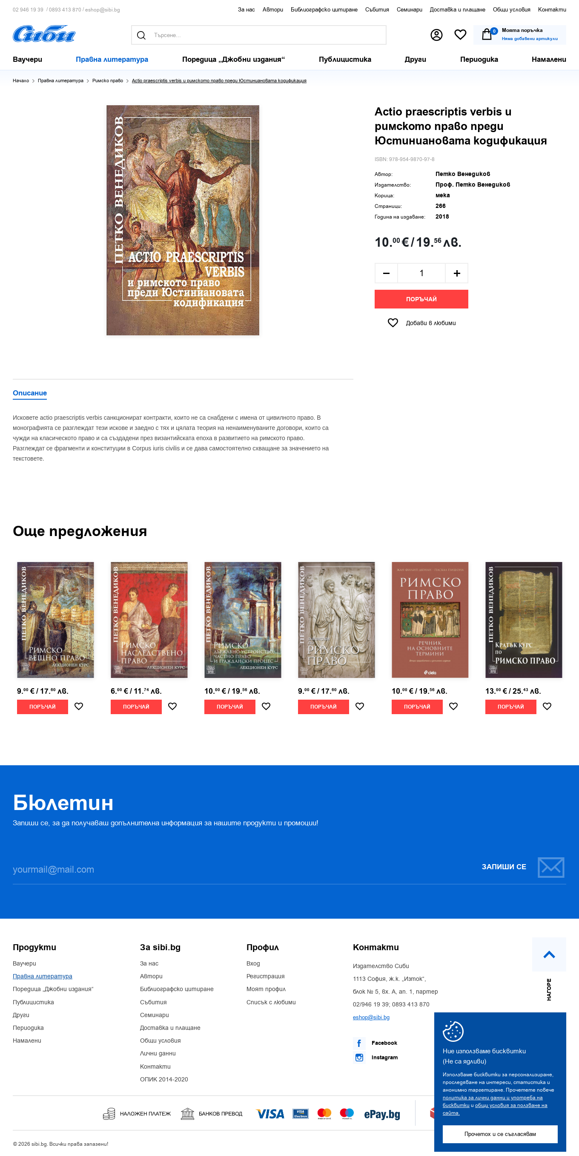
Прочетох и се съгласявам (500, 1134)
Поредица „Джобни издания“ (53, 989)
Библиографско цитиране (324, 9)
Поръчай (421, 299)
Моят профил (266, 989)
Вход (253, 964)
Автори (273, 9)
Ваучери (24, 964)
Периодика (28, 1028)
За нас (246, 9)
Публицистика (33, 1002)
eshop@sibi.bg (102, 10)
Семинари (409, 9)
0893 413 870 (65, 10)
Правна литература (60, 80)
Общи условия (511, 9)
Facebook (375, 1043)
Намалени (27, 1041)
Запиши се (523, 867)
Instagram (375, 1057)
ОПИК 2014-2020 (164, 1080)
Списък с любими (271, 1002)
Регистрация (266, 976)
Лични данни (158, 1054)
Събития (377, 9)
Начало (21, 80)
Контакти (552, 9)
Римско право (107, 80)
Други (21, 1015)
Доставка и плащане (457, 9)
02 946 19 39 (28, 10)
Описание (30, 393)
